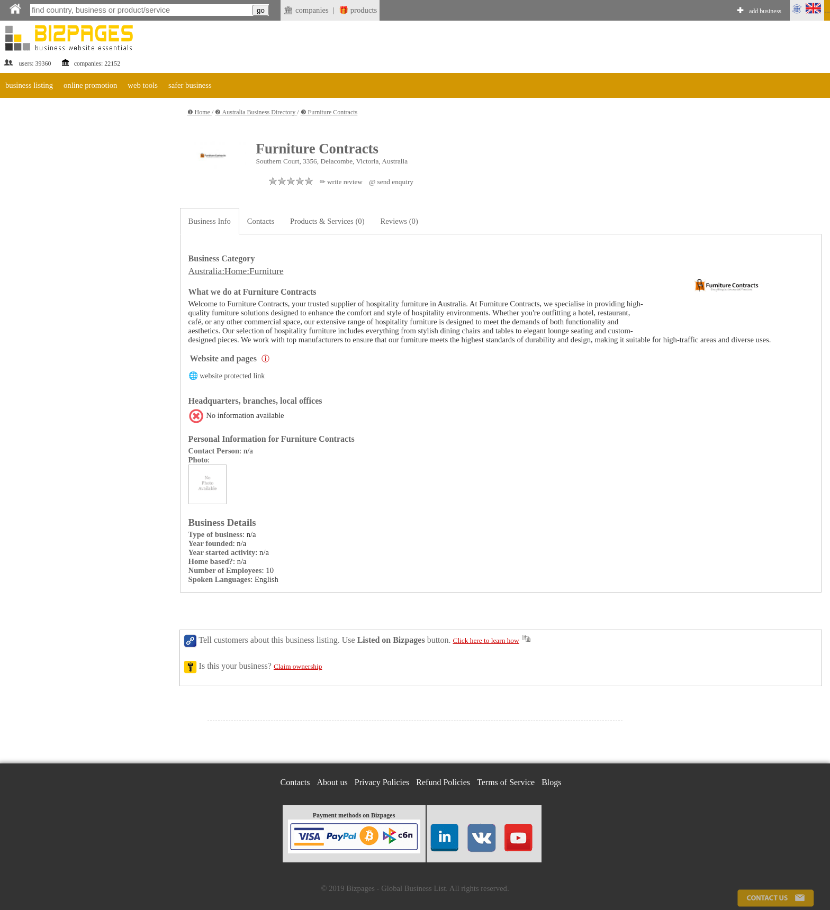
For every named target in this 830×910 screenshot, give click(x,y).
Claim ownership (298, 666)
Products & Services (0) (327, 221)
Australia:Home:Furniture (236, 271)
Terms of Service (506, 782)
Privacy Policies (382, 782)
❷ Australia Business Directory (256, 112)
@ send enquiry (391, 182)
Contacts (260, 221)
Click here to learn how (486, 640)
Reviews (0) (399, 221)
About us (332, 782)
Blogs (551, 782)
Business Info (209, 221)
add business (765, 11)
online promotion (90, 85)
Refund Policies (443, 782)
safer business (190, 85)
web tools (143, 85)
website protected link (232, 376)
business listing (29, 85)
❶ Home (199, 112)
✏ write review (341, 182)
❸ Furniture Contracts (329, 112)
